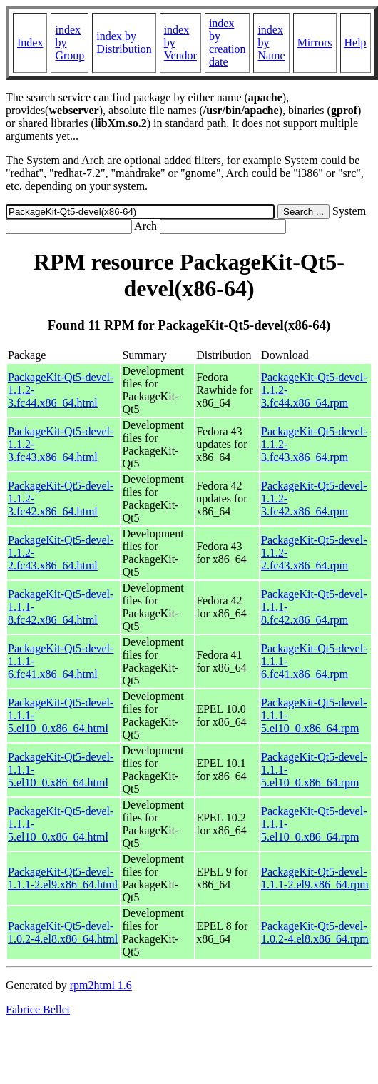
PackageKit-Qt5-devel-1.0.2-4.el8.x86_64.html (63, 932)
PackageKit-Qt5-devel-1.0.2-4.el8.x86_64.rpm (315, 932)
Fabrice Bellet (38, 1009)
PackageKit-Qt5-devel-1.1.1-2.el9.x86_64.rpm (315, 878)
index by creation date (227, 42)
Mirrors (314, 42)
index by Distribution (123, 42)
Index (30, 42)
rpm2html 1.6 (101, 985)
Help (355, 42)
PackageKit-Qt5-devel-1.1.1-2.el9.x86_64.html (63, 878)
